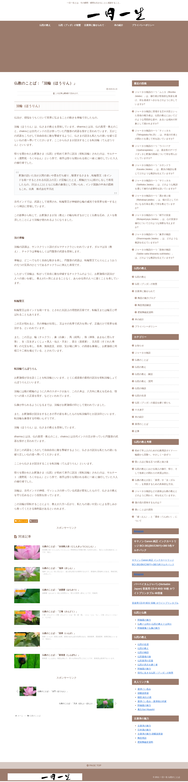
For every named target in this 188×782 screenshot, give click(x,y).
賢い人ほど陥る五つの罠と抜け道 (151, 461)
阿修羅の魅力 (144, 620)
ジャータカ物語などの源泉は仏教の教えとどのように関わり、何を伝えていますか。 (156, 493)
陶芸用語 (142, 738)
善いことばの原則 (144, 509)
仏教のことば (21, 521)
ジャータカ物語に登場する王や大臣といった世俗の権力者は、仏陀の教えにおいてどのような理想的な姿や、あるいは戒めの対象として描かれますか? (156, 117)
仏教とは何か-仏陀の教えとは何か (155, 624)
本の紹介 (139, 319)
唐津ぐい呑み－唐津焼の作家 (152, 701)
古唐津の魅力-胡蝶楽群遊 (150, 734)
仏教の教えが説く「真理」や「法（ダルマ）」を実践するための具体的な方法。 (155, 482)
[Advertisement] (94, 52)
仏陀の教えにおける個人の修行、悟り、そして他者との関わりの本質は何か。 (156, 471)
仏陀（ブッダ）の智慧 (146, 284)
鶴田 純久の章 (145, 697)
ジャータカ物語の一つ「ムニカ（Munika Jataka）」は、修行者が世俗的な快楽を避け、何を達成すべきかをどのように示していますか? (156, 98)
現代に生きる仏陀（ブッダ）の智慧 (155, 672)
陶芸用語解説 (144, 305)
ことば (33, 521)
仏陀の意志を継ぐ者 (148, 664)
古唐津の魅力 (144, 725)
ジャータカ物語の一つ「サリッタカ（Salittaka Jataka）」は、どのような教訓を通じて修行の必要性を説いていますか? (156, 184)
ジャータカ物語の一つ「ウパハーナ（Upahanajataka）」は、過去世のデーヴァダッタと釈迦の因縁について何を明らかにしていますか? (156, 152)
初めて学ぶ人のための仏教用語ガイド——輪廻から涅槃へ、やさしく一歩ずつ (156, 452)
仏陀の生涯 (143, 644)
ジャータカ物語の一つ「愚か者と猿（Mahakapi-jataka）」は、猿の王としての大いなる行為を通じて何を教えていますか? (156, 201)
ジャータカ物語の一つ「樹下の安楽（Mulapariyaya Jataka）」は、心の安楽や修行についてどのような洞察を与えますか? (156, 221)
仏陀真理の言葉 (145, 660)
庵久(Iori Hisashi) (146, 709)
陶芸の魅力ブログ (147, 298)
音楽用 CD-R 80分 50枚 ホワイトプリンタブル (155, 603)
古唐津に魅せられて (145, 291)
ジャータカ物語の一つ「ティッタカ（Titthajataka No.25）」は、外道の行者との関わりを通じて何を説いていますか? (156, 134)
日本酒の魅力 (144, 729)
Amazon (139, 531)
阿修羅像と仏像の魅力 (149, 628)
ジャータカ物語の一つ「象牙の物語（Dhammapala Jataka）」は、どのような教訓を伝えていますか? (156, 238)
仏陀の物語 (143, 652)
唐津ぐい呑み (144, 689)
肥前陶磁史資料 (145, 312)
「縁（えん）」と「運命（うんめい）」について (156, 518)
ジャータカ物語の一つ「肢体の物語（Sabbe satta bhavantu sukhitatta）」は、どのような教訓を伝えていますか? (154, 253)
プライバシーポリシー (146, 326)
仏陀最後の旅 (144, 656)
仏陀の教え (140, 277)
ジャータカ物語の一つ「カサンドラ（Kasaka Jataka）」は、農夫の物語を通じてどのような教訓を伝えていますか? (155, 169)
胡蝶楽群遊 (143, 693)
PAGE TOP (94, 766)
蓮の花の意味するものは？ (148, 502)
